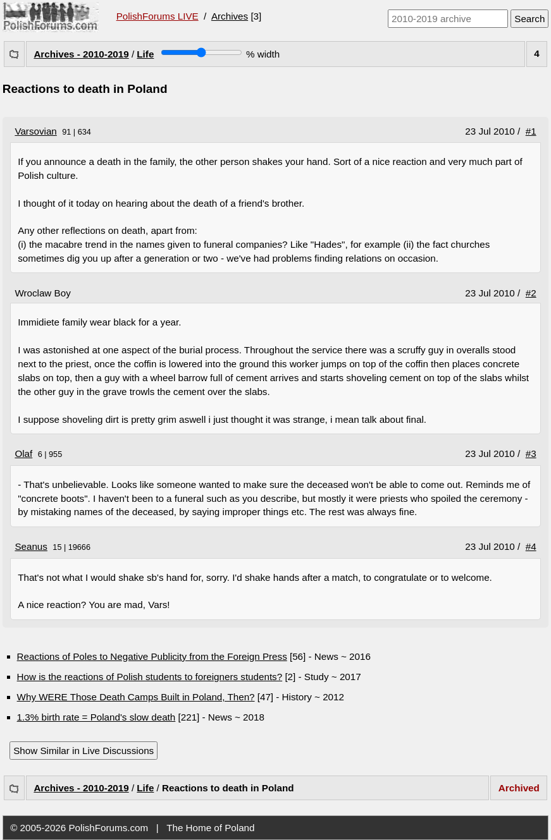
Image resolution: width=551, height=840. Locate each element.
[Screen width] (201, 52)
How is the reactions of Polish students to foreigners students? (150, 676)
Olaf (23, 453)
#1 (531, 131)
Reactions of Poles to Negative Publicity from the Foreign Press (152, 656)
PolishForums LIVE (157, 16)
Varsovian (35, 131)
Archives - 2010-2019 (81, 54)
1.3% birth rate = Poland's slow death (96, 717)
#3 (531, 453)
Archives (229, 16)
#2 (531, 293)
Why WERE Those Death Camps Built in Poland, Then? (136, 696)
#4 (531, 546)
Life (145, 54)
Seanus (31, 546)
